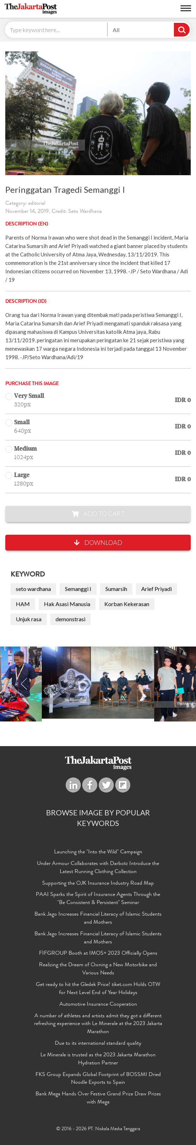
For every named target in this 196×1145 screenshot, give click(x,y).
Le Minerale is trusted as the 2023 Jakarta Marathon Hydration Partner (98, 1059)
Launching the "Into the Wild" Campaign (98, 852)
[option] (98, 683)
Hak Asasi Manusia (67, 603)
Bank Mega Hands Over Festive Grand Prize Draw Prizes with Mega (98, 1098)
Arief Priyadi (156, 588)
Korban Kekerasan (126, 603)
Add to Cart (98, 513)
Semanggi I (78, 588)
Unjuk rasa (28, 619)
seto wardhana (33, 588)
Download (98, 542)
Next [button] (172, 684)
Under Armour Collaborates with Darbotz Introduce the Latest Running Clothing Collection (98, 868)
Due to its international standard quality (98, 1044)
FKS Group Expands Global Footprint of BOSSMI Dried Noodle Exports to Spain (98, 1079)
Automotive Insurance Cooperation (98, 1004)
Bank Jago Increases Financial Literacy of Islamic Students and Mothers (98, 918)
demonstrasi (70, 619)
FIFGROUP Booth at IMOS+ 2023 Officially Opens (98, 953)
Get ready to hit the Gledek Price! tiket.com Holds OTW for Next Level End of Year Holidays (98, 989)
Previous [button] (24, 684)
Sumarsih (116, 588)
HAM (23, 603)
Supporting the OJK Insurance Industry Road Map (98, 883)
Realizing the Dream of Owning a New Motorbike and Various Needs (98, 969)
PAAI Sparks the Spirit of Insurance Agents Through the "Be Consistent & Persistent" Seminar (98, 899)
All (116, 29)
